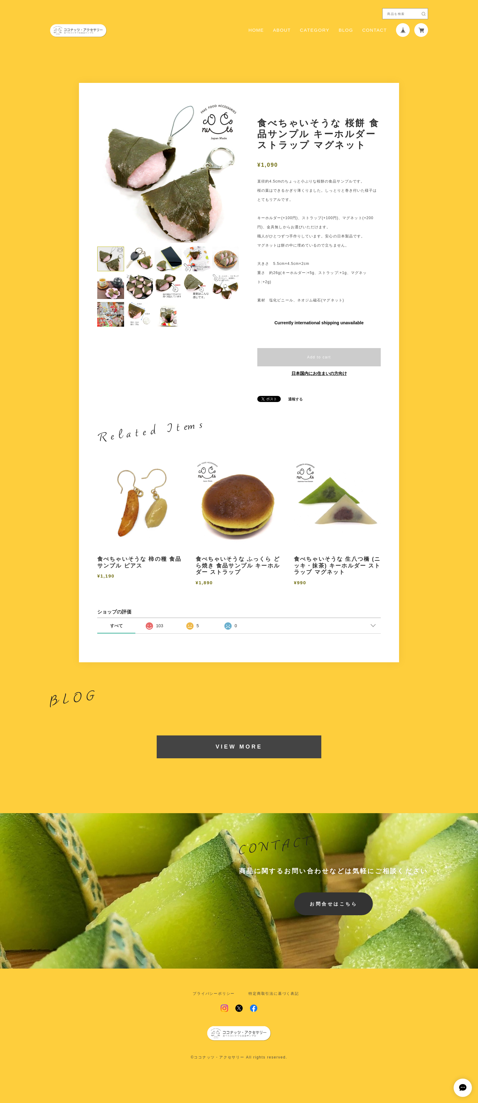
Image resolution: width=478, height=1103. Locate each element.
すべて (116, 625)
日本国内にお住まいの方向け (319, 373)
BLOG (346, 30)
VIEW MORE (239, 747)
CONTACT (374, 30)
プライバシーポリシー (214, 993)
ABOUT (282, 30)
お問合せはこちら (333, 903)
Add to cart (319, 357)
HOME (256, 30)
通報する (295, 399)
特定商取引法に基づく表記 (273, 993)
